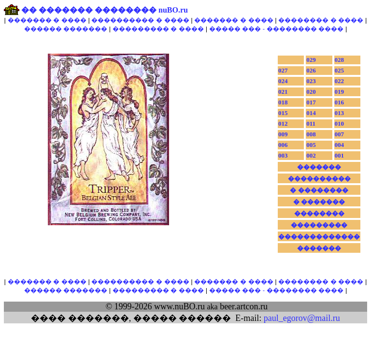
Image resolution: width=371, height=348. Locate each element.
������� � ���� (47, 20)
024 (283, 81)
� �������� (319, 190)
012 (283, 123)
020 (311, 91)
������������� (319, 236)
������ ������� (66, 28)
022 (339, 81)
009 (283, 134)
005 (311, 144)
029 (311, 59)
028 (339, 59)
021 (283, 91)
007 (339, 134)
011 (310, 123)
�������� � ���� (320, 20)
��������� (319, 225)
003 (283, 155)
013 (339, 112)
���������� (319, 178)
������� (319, 167)
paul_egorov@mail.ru (302, 318)
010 (339, 123)
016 (339, 102)
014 (311, 112)
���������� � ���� (140, 20)
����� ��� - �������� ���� (276, 28)
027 (283, 70)
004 (339, 144)
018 (283, 102)
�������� (319, 213)
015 (283, 112)
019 (339, 91)
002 (311, 155)
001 (339, 155)
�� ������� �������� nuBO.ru (104, 10)
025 (339, 70)
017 (311, 102)
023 (311, 81)
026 (311, 70)
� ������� (319, 201)
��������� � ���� (158, 28)
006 (283, 144)
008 (311, 134)
